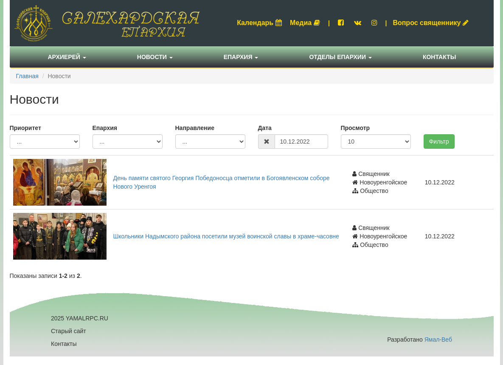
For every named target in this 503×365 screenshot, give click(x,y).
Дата (265, 127)
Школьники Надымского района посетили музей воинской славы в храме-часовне (226, 236)
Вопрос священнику (431, 22)
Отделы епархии (340, 57)
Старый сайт (68, 331)
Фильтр (439, 141)
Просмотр (355, 127)
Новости (155, 57)
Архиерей (67, 57)
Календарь (259, 22)
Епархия (241, 57)
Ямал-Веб (438, 339)
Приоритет (25, 127)
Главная (27, 76)
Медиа (305, 22)
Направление (194, 127)
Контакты (439, 57)
